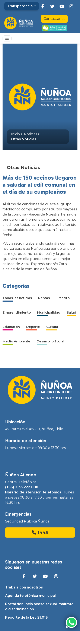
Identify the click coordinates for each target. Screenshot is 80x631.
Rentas (44, 298)
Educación (11, 327)
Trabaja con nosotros (24, 587)
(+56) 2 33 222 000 (21, 487)
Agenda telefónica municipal (30, 596)
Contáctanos (54, 19)
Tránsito (63, 298)
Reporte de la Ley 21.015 (26, 617)
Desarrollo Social (50, 341)
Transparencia (20, 6)
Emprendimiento (17, 312)
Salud (71, 312)
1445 (40, 532)
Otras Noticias (23, 139)
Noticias (30, 134)
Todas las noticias (17, 298)
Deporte (33, 327)
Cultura (52, 327)
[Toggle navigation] (7, 38)
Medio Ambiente (16, 341)
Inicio (15, 134)
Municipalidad (48, 312)
